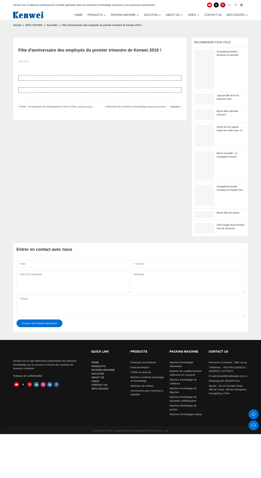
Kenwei (17, 25)
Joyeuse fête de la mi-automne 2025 (228, 110)
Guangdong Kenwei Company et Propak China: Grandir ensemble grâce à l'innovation (231, 219)
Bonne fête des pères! (228, 250)
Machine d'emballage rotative (186, 458)
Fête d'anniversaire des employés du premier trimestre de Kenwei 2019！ (102, 25)
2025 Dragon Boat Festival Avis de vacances (230, 265)
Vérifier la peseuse (140, 416)
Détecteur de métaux (142, 429)
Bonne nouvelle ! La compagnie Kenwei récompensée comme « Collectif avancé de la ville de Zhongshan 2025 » (230, 174)
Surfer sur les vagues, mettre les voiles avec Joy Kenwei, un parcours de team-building (230, 145)
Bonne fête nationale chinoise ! (227, 127)
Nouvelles (52, 25)
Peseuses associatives (143, 406)
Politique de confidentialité (27, 419)
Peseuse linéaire (139, 411)
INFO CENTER (33, 25)
